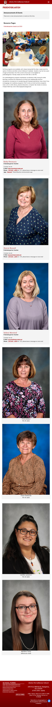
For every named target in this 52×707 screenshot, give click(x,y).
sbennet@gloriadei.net (14, 255)
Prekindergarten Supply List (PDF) (13, 26)
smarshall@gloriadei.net (15, 339)
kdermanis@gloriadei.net (15, 168)
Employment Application (8, 691)
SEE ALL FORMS (20, 694)
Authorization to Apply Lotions (10, 690)
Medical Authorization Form (9, 687)
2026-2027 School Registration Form (11, 684)
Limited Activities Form (8, 688)
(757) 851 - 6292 (12, 170)
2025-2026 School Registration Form (11, 686)
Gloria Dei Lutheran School (19, 2)
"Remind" (9, 172)
